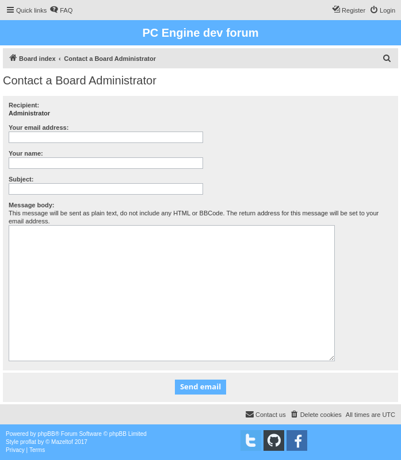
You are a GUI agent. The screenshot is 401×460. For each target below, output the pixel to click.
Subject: (21, 179)
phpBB (46, 434)
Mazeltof (62, 442)
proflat (28, 442)
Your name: (26, 153)
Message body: (31, 205)
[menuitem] (60, 10)
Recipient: (24, 105)
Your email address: (38, 127)
